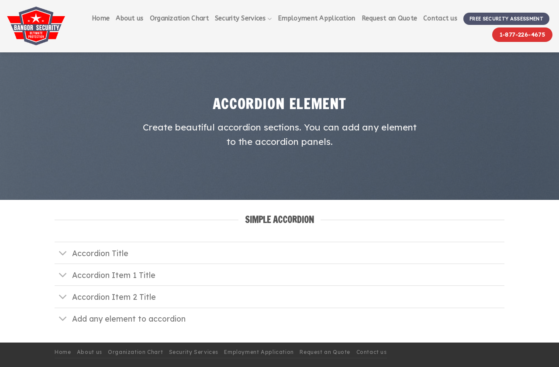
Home (101, 18)
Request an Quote (390, 18)
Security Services (243, 19)
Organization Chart (179, 18)
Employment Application (316, 18)
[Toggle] (63, 253)
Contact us (440, 18)
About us (129, 18)
